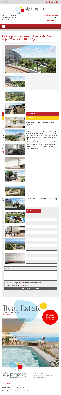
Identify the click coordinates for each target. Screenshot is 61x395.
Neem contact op (53, 20)
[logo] (30, 10)
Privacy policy (24, 285)
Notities (6, 268)
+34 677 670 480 (53, 18)
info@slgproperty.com (51, 15)
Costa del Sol (6, 383)
